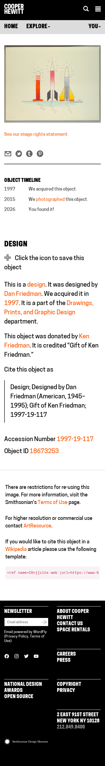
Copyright (69, 684)
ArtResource (37, 526)
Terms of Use (52, 502)
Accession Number (30, 439)
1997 (11, 303)
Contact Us (70, 624)
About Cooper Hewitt (73, 614)
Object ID (16, 451)
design (36, 285)
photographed (50, 200)
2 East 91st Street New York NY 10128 (78, 718)
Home (11, 27)
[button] (98, 10)
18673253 (44, 451)
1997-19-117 (75, 439)
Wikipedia (16, 549)
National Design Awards (23, 687)
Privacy (66, 690)
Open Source (18, 697)
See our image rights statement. (36, 134)
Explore (38, 27)
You (94, 27)
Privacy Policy (16, 636)
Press (64, 660)
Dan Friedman (22, 294)
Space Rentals (73, 630)
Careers (66, 654)
